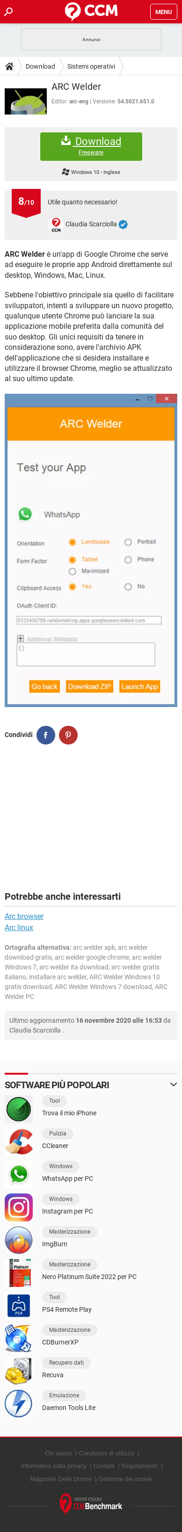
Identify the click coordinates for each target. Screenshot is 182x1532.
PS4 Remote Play (67, 1309)
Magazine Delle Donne (61, 1478)
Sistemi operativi (91, 66)
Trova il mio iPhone (69, 1113)
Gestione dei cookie (125, 1478)
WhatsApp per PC (67, 1178)
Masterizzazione (69, 1231)
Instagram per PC (67, 1211)
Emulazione (64, 1395)
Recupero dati (66, 1362)
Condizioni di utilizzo (106, 1453)
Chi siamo (58, 1453)
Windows (61, 1166)
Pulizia (57, 1133)
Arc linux (19, 927)
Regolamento (139, 1465)
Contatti (104, 1465)
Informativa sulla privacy (53, 1465)
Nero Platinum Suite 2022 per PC (89, 1276)
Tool (54, 1101)
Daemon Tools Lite (68, 1407)
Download (40, 66)
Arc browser (24, 916)
